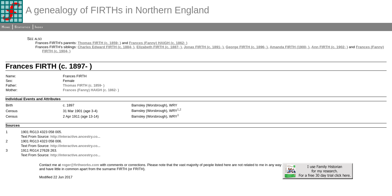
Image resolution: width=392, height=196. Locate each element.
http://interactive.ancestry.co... (75, 136)
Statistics (22, 27)
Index (39, 27)
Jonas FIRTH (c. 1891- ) (204, 47)
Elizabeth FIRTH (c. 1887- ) (159, 47)
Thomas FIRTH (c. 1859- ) (99, 43)
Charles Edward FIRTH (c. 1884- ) (106, 47)
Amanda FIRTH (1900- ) (289, 47)
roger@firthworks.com (80, 165)
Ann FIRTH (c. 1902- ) (330, 47)
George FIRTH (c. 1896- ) (247, 47)
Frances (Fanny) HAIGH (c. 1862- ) (158, 43)
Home (6, 27)
